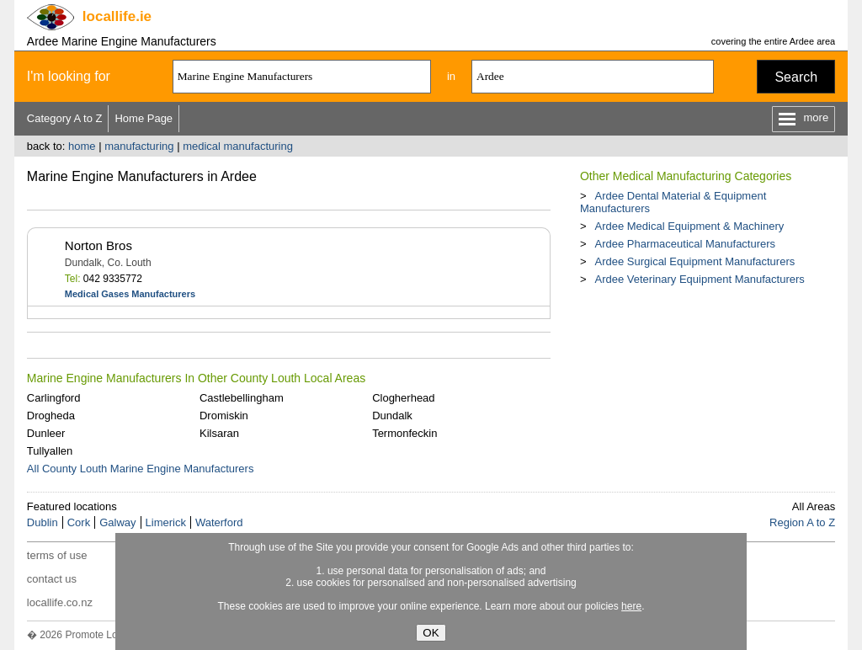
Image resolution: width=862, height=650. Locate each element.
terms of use (57, 555)
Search (795, 77)
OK (431, 632)
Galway (117, 522)
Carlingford (54, 398)
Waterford (219, 522)
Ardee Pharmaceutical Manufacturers (684, 243)
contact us (52, 579)
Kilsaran (219, 433)
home (82, 146)
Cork (78, 522)
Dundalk (392, 415)
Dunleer (46, 433)
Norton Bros (98, 245)
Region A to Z (802, 522)
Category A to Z (65, 118)
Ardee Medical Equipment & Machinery (689, 226)
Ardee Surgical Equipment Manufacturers (694, 261)
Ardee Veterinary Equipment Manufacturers (699, 279)
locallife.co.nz (60, 602)
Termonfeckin (404, 433)
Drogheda (51, 415)
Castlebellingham (242, 398)
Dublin (42, 522)
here (631, 606)
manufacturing (138, 146)
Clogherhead (403, 398)
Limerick (166, 522)
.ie (117, 16)
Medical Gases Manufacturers (130, 294)
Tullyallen (49, 451)
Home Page (143, 118)
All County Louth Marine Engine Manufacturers (140, 468)
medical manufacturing (238, 146)
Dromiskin (224, 415)
